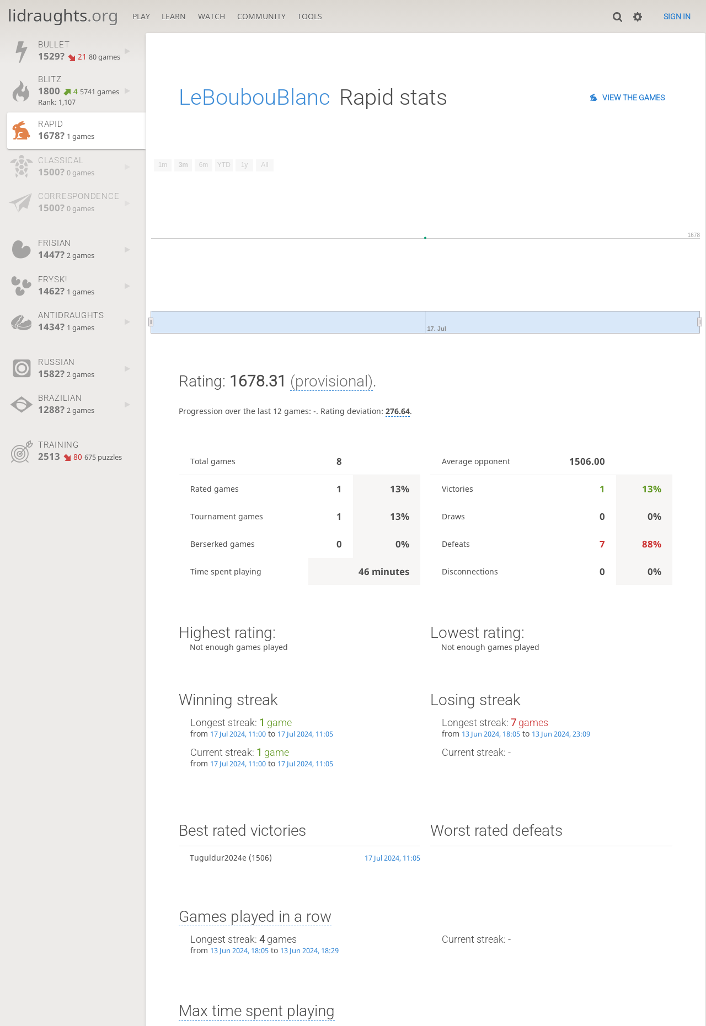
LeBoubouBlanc (254, 97)
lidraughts (63, 15)
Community (261, 16)
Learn (174, 16)
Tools (309, 16)
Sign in (677, 16)
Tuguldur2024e (218, 857)
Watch (211, 16)
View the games (633, 97)
